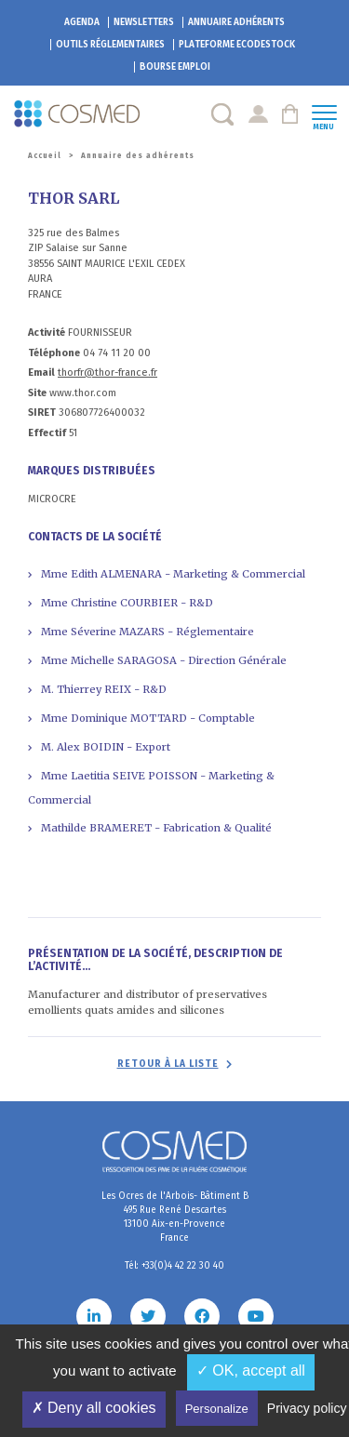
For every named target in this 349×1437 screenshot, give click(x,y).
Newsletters (144, 22)
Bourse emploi (175, 67)
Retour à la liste (168, 1064)
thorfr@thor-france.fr (107, 372)
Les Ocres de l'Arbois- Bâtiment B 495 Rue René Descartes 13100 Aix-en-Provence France (174, 1217)
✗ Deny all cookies (94, 1408)
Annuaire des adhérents (138, 156)
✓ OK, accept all (250, 1370)
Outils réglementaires (110, 44)
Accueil (44, 156)
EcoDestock (237, 44)
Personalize (216, 1409)
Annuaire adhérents (236, 22)
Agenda (82, 22)
